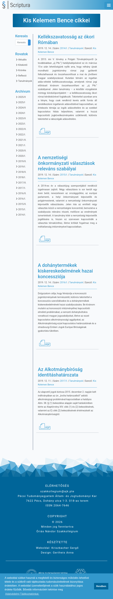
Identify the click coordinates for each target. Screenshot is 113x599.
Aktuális (21, 59)
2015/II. (20, 203)
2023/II (20, 118)
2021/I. (20, 145)
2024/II (20, 107)
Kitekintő (21, 64)
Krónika (20, 70)
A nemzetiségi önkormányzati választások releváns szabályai (66, 163)
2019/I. (20, 166)
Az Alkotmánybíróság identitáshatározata (60, 372)
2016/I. (20, 198)
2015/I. (20, 209)
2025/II (20, 96)
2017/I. (20, 187)
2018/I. (20, 177)
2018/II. (20, 171)
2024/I (20, 112)
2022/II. (20, 129)
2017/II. (20, 182)
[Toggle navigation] (109, 5)
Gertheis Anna (63, 552)
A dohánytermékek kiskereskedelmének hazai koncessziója (65, 270)
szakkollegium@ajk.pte (57, 491)
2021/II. (20, 139)
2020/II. (20, 150)
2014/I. (20, 214)
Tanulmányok (23, 80)
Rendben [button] (101, 586)
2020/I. (20, 155)
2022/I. (20, 134)
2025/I (20, 102)
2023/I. (20, 123)
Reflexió (21, 75)
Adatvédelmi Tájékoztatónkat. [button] (22, 594)
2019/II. (20, 161)
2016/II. (20, 193)
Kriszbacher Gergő (65, 547)
